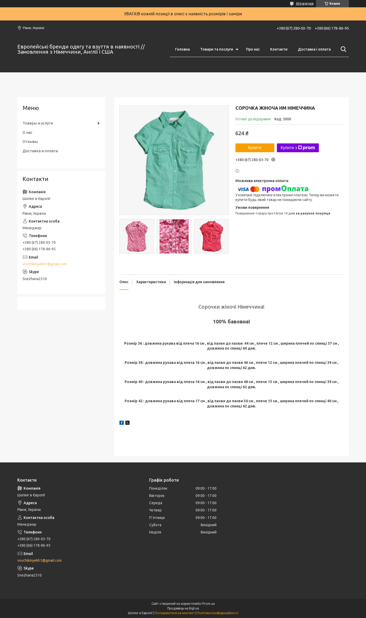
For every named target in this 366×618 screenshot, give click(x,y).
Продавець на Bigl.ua (183, 608)
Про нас (253, 49)
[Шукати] (342, 49)
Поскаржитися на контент (175, 613)
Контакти (279, 49)
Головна (182, 49)
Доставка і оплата (314, 49)
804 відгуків (304, 3)
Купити (254, 147)
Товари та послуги (216, 49)
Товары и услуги (38, 123)
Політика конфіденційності (217, 613)
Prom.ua (208, 603)
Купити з (298, 147)
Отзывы (30, 141)
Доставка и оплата (40, 151)
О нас (27, 132)
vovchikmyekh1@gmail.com (45, 264)
